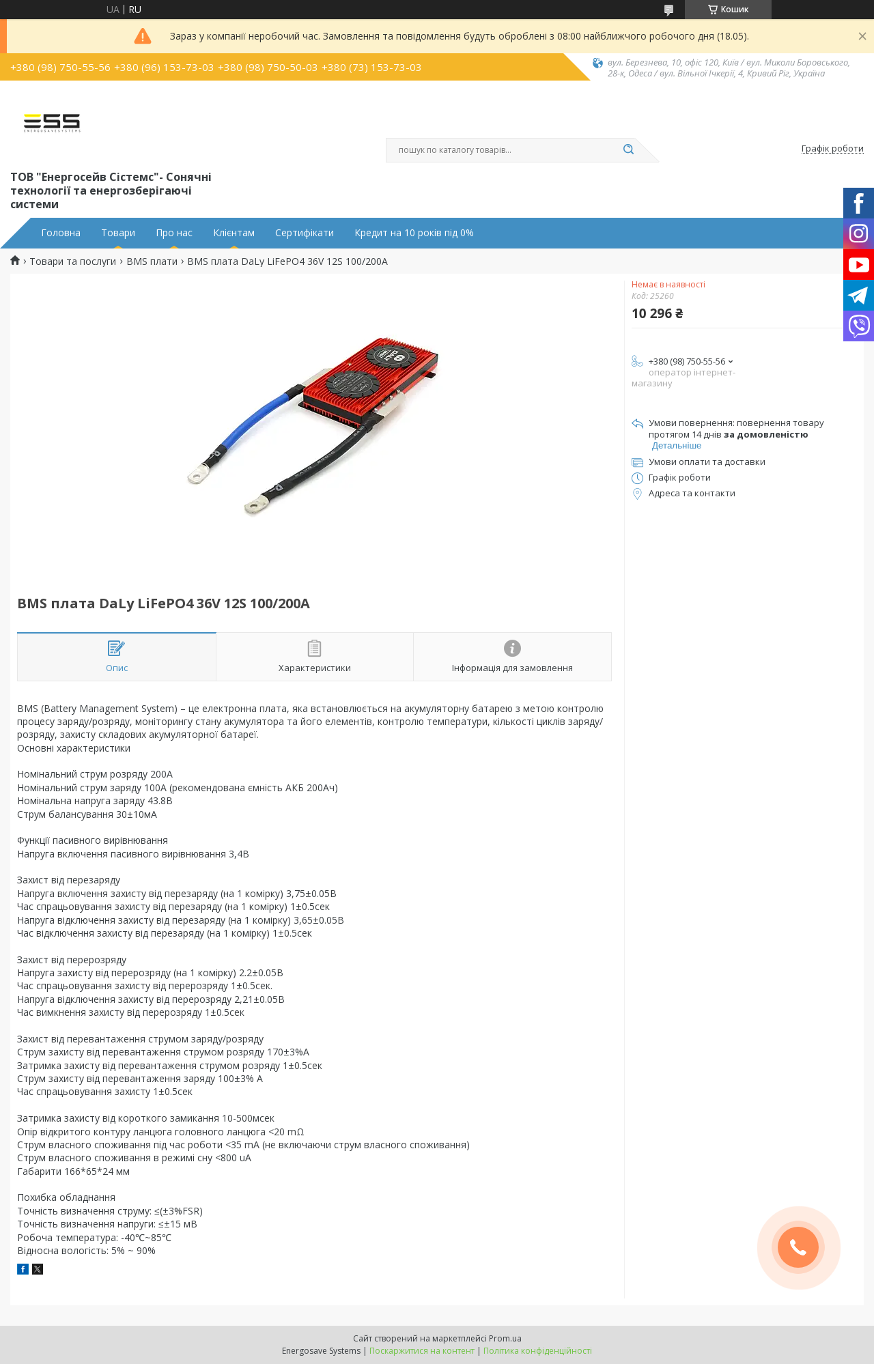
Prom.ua (505, 1338)
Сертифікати (304, 233)
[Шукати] (628, 150)
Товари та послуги (72, 261)
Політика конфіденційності (537, 1350)
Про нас (174, 233)
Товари (118, 233)
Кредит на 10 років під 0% (414, 233)
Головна (61, 233)
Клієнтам (234, 233)
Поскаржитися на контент (422, 1350)
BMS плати (152, 261)
